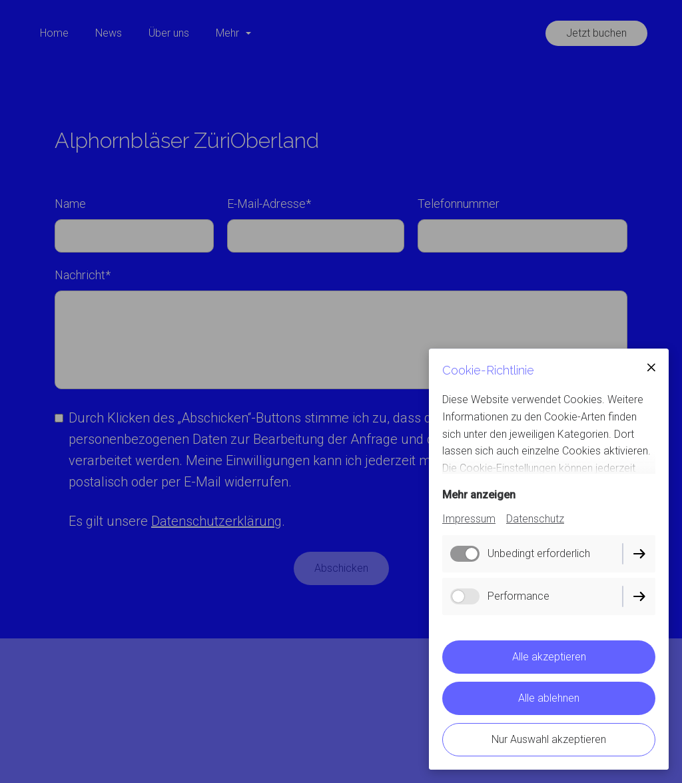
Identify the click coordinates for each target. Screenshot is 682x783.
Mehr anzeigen (478, 494)
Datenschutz (535, 518)
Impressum (469, 518)
